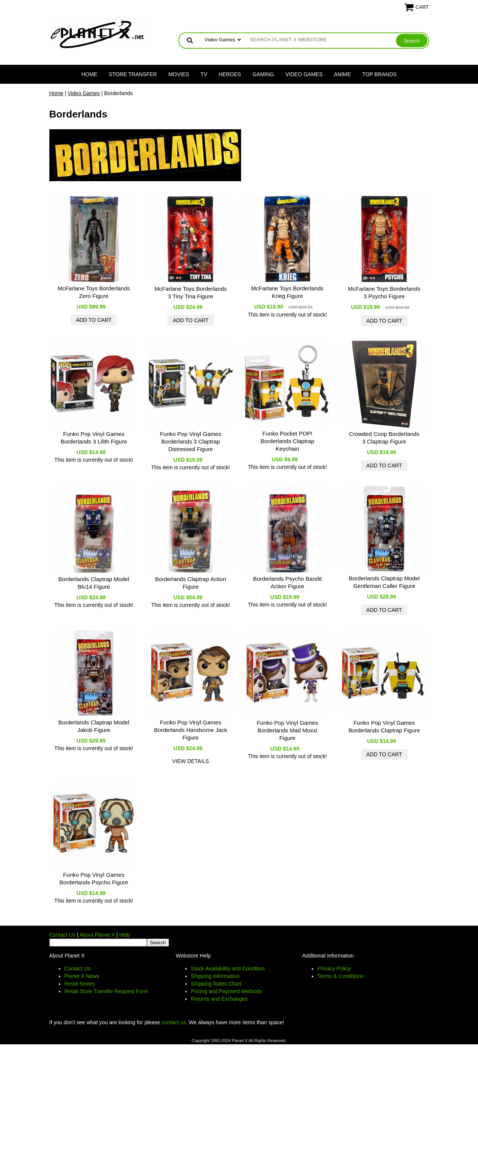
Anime (342, 74)
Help (124, 935)
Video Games (304, 74)
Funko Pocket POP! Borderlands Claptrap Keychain (287, 441)
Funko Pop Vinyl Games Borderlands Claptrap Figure (384, 726)
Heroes (230, 74)
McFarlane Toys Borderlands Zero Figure (94, 292)
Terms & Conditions (340, 976)
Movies (178, 74)
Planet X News (82, 976)
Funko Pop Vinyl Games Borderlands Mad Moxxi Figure (287, 730)
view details (190, 761)
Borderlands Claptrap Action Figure (190, 583)
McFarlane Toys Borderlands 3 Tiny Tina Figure (191, 292)
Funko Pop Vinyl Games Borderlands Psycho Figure (94, 878)
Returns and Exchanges (219, 999)
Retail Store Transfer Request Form (106, 991)
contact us (174, 1022)
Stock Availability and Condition (228, 968)
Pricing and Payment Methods (226, 991)
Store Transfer (133, 74)
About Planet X (97, 935)
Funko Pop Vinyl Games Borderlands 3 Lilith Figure (93, 438)
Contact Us (62, 935)
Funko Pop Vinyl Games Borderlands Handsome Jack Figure (190, 730)
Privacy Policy (333, 968)
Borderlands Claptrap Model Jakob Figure (93, 726)
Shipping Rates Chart (216, 984)
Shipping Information (215, 976)
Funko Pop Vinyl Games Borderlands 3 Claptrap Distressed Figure (190, 441)
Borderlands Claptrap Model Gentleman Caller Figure (384, 582)
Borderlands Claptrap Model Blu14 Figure (93, 583)
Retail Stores (80, 984)
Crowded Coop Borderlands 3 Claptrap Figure (384, 438)
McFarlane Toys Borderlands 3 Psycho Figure (384, 292)
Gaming (263, 74)
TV (203, 74)
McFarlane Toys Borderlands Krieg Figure (287, 292)
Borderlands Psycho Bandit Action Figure (287, 582)
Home (89, 74)
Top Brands (379, 74)
